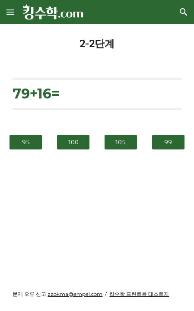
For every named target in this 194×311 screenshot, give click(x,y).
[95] (26, 142)
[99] (168, 142)
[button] (10, 12)
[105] (121, 142)
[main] (96, 44)
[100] (73, 142)
